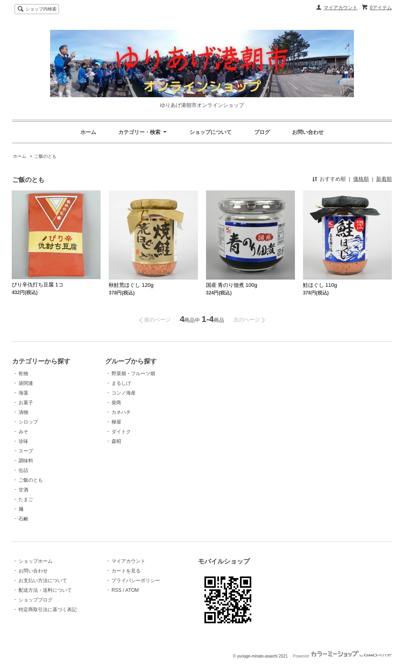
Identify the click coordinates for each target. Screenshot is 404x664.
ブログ (262, 132)
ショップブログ (36, 600)
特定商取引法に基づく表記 (48, 609)
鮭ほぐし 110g (320, 285)
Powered (342, 656)
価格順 (361, 179)
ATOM (132, 590)
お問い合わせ (308, 132)
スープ (26, 451)
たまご (26, 499)
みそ (23, 431)
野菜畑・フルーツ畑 (133, 373)
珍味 (23, 441)
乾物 (23, 373)
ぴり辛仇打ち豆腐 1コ (37, 285)
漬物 (23, 412)
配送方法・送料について (45, 590)
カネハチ (121, 412)
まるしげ (121, 383)
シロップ (28, 422)
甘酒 (23, 490)
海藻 (23, 393)
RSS (117, 590)
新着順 (384, 179)
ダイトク (121, 431)
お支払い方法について (43, 580)
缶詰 (23, 470)
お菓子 (26, 402)
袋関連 (26, 383)
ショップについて (210, 132)
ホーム (88, 132)
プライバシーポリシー (136, 580)
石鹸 (23, 519)
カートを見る (126, 571)
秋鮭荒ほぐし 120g (131, 285)
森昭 (116, 441)
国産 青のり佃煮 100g (231, 285)
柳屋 (116, 422)
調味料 (26, 461)
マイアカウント (341, 7)
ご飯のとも (45, 156)
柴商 (116, 402)
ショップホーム (36, 561)
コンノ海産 (124, 393)
